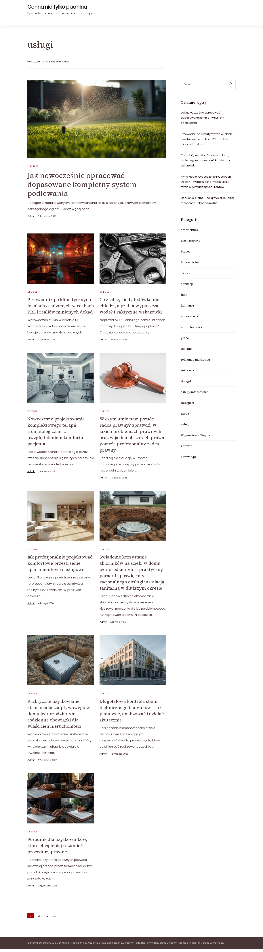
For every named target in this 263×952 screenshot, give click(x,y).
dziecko (186, 273)
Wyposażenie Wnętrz (195, 435)
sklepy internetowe (194, 392)
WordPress (216, 945)
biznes (185, 251)
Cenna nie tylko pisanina (57, 7)
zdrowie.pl (188, 457)
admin (31, 216)
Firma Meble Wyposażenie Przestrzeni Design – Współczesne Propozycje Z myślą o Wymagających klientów (206, 181)
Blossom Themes (177, 945)
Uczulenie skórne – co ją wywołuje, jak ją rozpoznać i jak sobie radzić (207, 200)
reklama (187, 349)
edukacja (187, 284)
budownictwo (190, 262)
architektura (190, 230)
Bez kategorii (190, 241)
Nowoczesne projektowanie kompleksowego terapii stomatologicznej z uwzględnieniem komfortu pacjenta (56, 437)
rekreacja (187, 370)
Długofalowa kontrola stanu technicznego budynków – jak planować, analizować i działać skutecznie (132, 714)
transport (187, 403)
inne (184, 295)
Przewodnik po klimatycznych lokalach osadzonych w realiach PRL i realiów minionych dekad (59, 309)
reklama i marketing (195, 359)
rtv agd (186, 381)
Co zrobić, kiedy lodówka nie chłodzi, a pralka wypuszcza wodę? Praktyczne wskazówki (131, 306)
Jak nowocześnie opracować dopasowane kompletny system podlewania (82, 184)
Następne (62, 918)
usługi (32, 166)
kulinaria (187, 305)
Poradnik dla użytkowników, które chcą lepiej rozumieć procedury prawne (57, 848)
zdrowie (186, 446)
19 (55, 918)
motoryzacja (189, 316)
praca (185, 338)
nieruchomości (191, 327)
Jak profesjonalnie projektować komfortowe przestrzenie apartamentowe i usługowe (60, 568)
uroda (185, 413)
